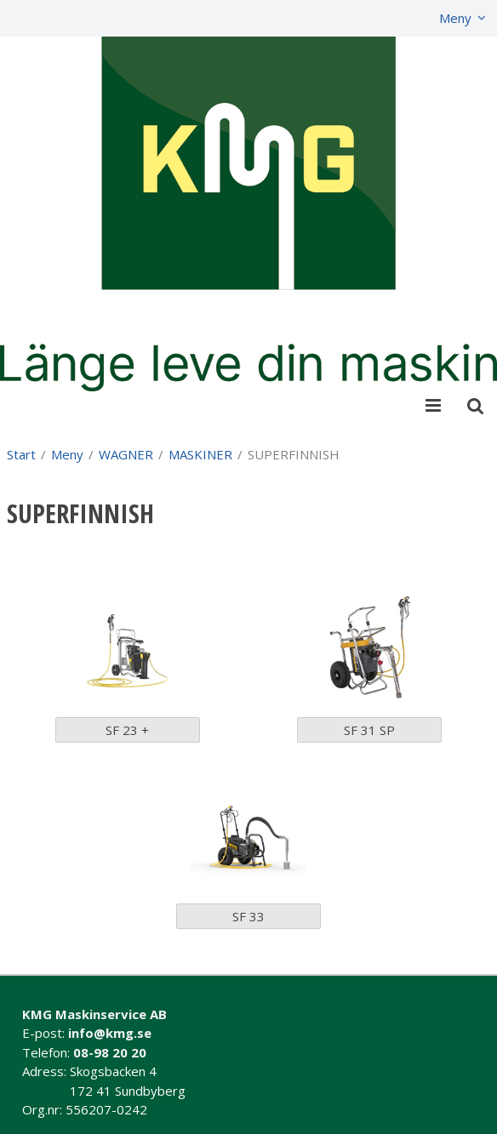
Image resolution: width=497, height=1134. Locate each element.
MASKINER (200, 454)
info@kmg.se (109, 1032)
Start (21, 454)
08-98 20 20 (109, 1052)
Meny (455, 17)
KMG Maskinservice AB (94, 1014)
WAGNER (126, 454)
